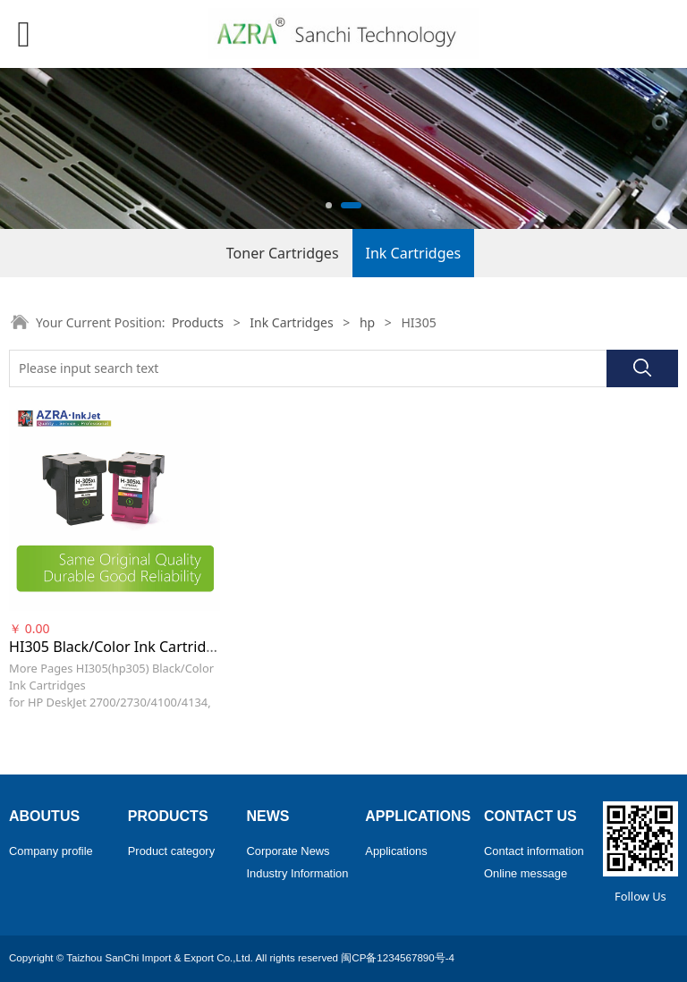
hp (367, 322)
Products (198, 322)
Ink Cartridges (414, 253)
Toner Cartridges (282, 253)
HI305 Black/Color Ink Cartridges (119, 646)
